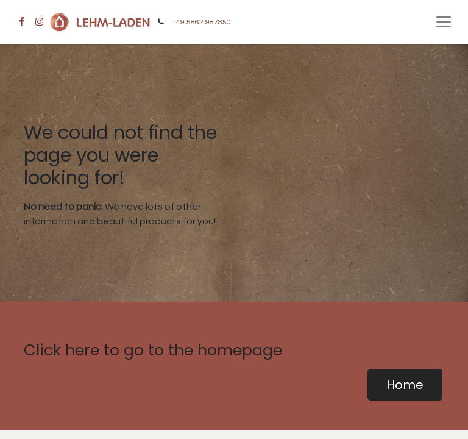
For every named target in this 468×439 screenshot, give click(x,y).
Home (405, 384)
